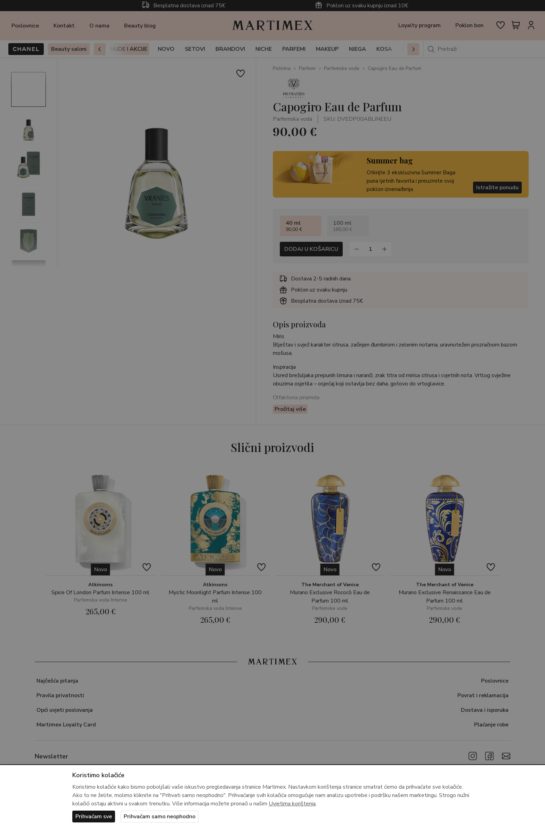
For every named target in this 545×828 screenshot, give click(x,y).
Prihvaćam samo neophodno (159, 816)
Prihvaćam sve (93, 816)
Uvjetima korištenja (292, 803)
